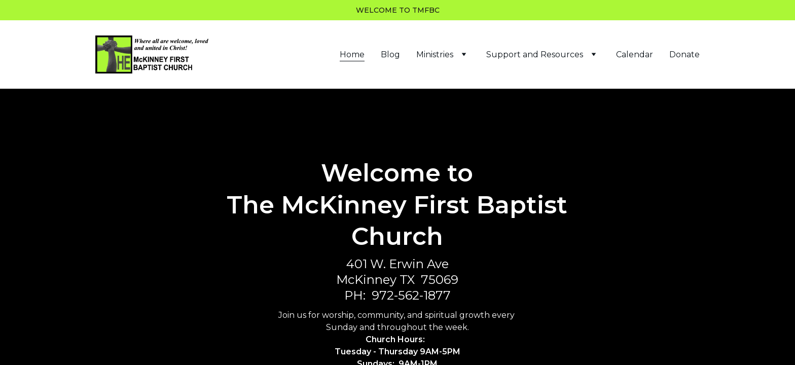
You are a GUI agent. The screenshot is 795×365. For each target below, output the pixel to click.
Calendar (634, 54)
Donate (684, 54)
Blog (390, 54)
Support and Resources (534, 54)
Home (352, 54)
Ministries (434, 54)
